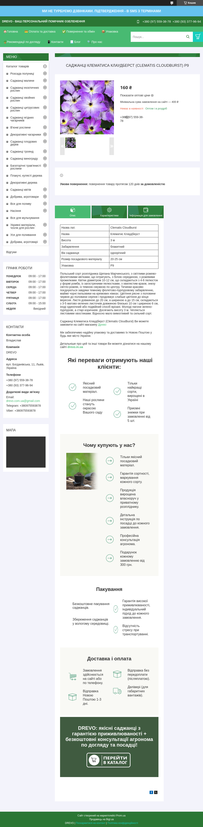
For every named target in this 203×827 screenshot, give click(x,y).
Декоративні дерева (23, 182)
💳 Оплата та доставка (40, 31)
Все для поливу (20, 203)
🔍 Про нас (94, 42)
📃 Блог (75, 42)
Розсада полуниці (22, 73)
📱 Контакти (55, 42)
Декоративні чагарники (25, 134)
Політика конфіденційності (123, 823)
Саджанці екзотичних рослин (24, 89)
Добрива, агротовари (24, 196)
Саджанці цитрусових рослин (24, 109)
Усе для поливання (23, 234)
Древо (102, 324)
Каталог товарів (17, 66)
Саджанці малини (22, 80)
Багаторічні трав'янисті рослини (25, 167)
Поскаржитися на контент (90, 823)
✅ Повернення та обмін (78, 31)
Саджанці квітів (20, 189)
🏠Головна (10, 31)
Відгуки (11, 252)
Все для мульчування (24, 217)
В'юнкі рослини (20, 127)
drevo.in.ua (75, 347)
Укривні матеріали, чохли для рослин (23, 226)
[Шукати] (188, 37)
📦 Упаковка (110, 31)
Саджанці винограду (24, 158)
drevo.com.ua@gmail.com (23, 401)
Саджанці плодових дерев (23, 143)
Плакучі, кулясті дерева (26, 175)
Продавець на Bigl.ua (101, 819)
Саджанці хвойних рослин (22, 99)
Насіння (15, 210)
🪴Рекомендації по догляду (21, 42)
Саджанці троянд (22, 151)
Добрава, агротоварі (24, 242)
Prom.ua (121, 815)
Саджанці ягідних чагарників (22, 119)
